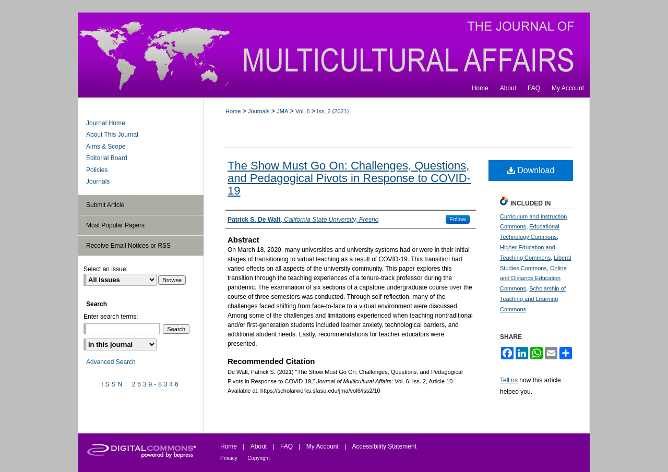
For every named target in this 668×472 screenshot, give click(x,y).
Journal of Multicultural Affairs (334, 46)
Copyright (258, 458)
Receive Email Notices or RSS (128, 245)
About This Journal (112, 134)
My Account (322, 446)
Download (531, 170)
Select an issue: (106, 269)
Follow (457, 219)
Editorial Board (106, 158)
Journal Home (105, 123)
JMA (282, 111)
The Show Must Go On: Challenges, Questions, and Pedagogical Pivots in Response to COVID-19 (349, 178)
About (258, 446)
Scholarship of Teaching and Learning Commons (533, 298)
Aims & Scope (105, 146)
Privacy (228, 458)
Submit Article (105, 205)
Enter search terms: (111, 316)
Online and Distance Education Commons (533, 278)
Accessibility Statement (384, 446)
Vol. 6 (302, 111)
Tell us (509, 380)
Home (233, 111)
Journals (259, 111)
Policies (97, 170)
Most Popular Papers (115, 225)
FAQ (286, 446)
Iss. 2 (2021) (333, 111)
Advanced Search (111, 362)
